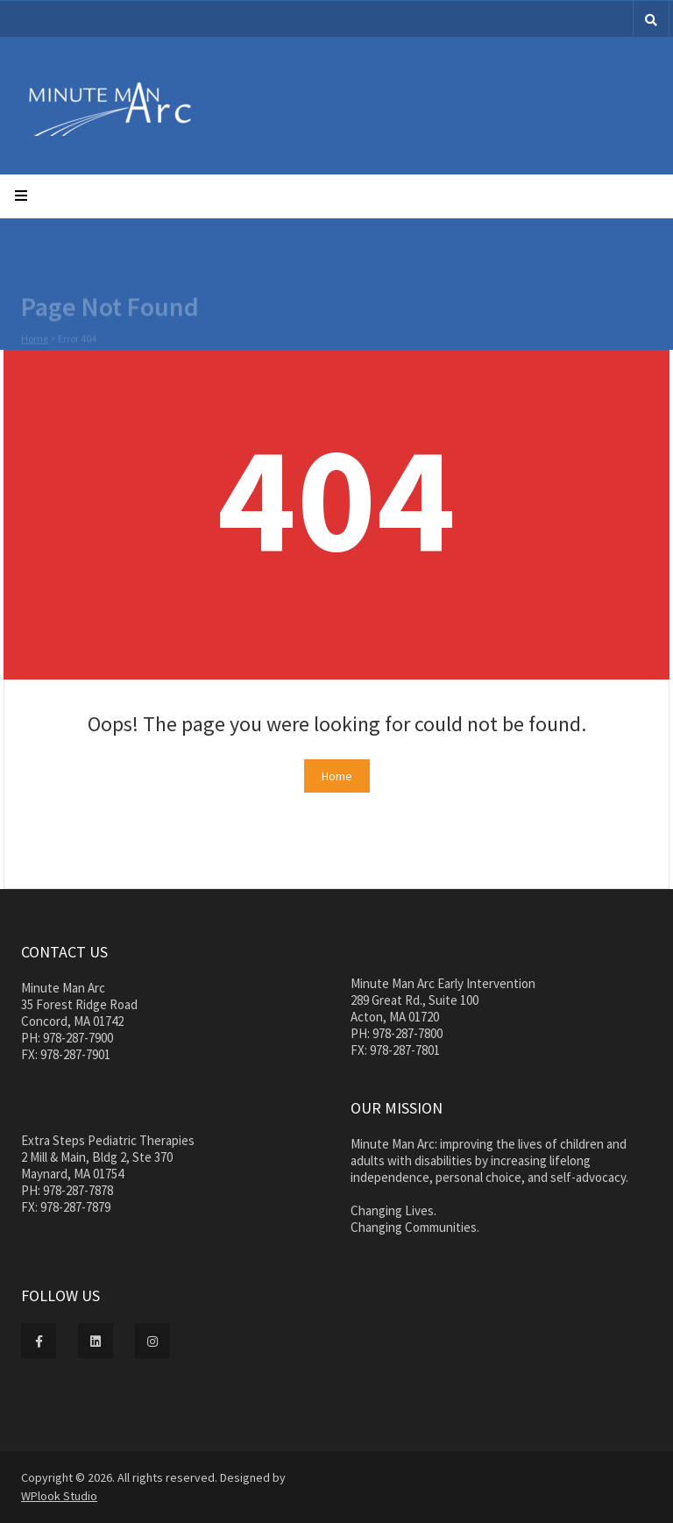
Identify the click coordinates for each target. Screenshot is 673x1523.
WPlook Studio (59, 1496)
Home (34, 338)
